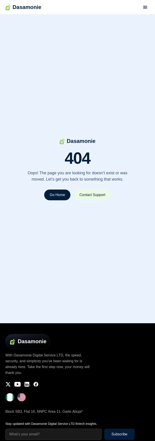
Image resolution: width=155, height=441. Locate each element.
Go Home (57, 195)
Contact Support (92, 195)
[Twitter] (8, 384)
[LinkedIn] (27, 384)
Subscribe (119, 434)
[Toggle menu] (145, 7)
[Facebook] (36, 384)
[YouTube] (17, 384)
